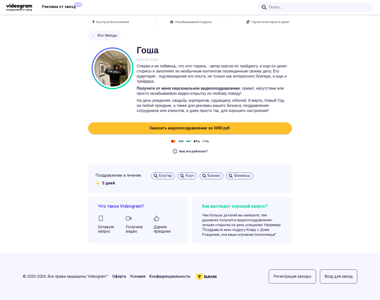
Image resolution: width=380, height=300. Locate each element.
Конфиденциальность (169, 276)
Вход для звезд (339, 276)
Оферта (119, 276)
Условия (137, 276)
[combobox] (316, 7)
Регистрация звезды (292, 276)
